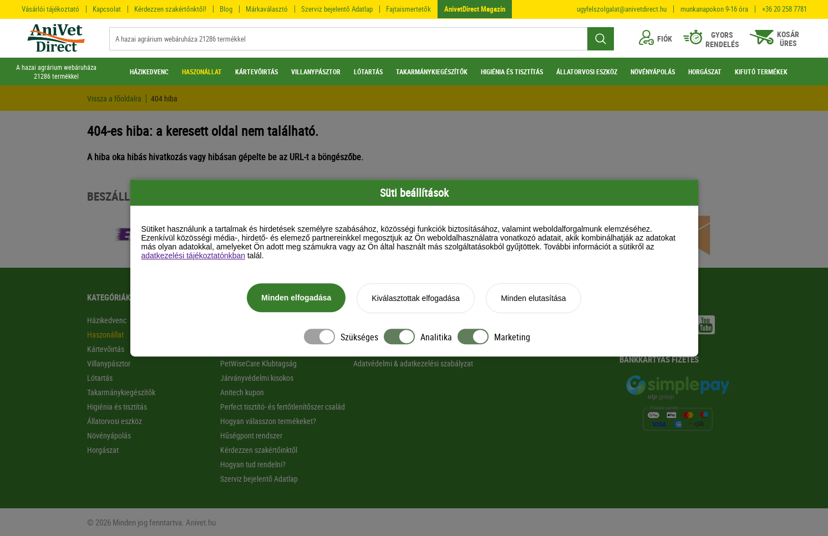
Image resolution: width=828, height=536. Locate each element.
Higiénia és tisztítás (117, 406)
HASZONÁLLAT (202, 71)
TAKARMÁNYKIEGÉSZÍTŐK (432, 71)
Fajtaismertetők (408, 9)
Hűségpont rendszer (251, 435)
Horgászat (103, 450)
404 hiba (164, 98)
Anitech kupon (242, 392)
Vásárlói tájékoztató (50, 9)
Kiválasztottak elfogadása (416, 298)
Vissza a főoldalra (114, 98)
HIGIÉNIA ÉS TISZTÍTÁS (512, 71)
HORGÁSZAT (705, 71)
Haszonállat (105, 334)
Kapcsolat (107, 9)
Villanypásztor (108, 363)
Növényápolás (109, 435)
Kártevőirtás (105, 349)
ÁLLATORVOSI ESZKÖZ (586, 71)
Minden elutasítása (533, 298)
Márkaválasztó (267, 9)
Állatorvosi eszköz (114, 421)
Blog (226, 9)
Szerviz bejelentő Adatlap (337, 9)
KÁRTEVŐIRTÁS (256, 71)
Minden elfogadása (296, 298)
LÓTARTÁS (368, 71)
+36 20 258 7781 (784, 9)
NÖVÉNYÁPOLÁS (653, 71)
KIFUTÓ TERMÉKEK (761, 71)
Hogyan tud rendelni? (253, 464)
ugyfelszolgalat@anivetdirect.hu (622, 9)
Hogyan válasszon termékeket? (268, 421)
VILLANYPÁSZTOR (316, 71)
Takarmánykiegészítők (121, 392)
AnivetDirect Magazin (474, 9)
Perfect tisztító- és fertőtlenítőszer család (282, 406)
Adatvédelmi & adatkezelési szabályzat (413, 363)
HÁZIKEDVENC (149, 71)
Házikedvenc (106, 320)
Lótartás (100, 377)
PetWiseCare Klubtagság (258, 363)
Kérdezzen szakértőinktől (258, 450)
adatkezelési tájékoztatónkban (193, 256)
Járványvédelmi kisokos (256, 377)
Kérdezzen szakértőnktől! (170, 9)
